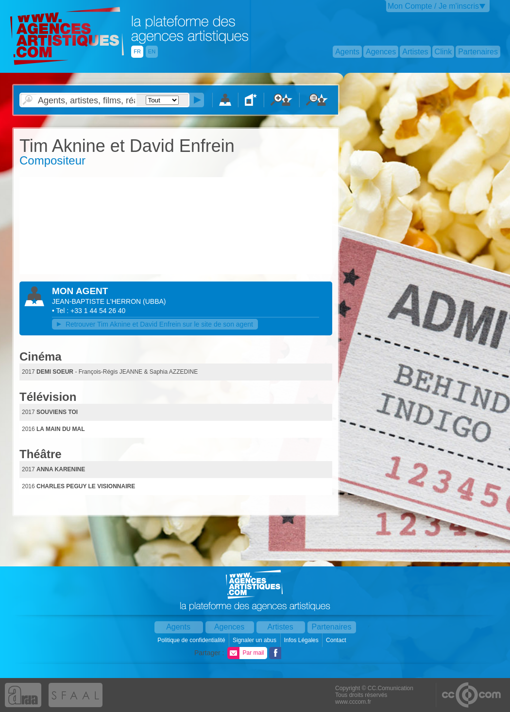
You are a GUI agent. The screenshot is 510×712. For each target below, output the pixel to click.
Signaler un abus (255, 640)
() (154, 301)
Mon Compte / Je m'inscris (433, 6)
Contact (337, 640)
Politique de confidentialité (192, 640)
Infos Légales (302, 640)
